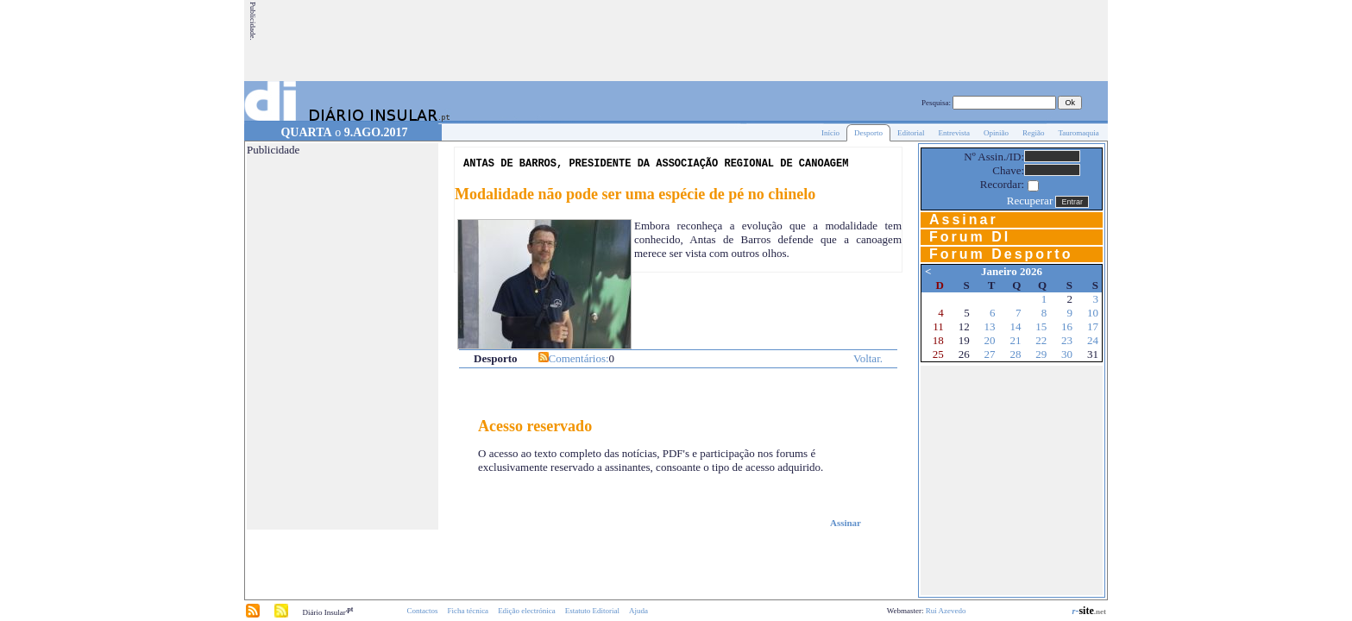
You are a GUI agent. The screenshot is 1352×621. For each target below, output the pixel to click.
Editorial (911, 133)
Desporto (868, 133)
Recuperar (1030, 200)
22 (1041, 340)
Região (1033, 133)
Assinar (845, 523)
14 (1015, 326)
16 (1066, 326)
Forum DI (969, 236)
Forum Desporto (1000, 254)
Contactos (421, 610)
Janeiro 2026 (1011, 271)
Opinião (996, 133)
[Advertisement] (792, 40)
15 (1041, 326)
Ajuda (638, 610)
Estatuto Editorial (592, 610)
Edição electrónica (527, 610)
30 (1066, 354)
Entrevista (954, 133)
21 (1015, 340)
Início (830, 133)
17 (1092, 326)
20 (990, 340)
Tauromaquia (1078, 133)
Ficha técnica (467, 610)
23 (1066, 340)
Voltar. (868, 358)
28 (1015, 354)
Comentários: (579, 358)
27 (990, 354)
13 (990, 326)
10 (1092, 312)
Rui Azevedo (946, 610)
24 (1092, 340)
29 (1041, 354)
